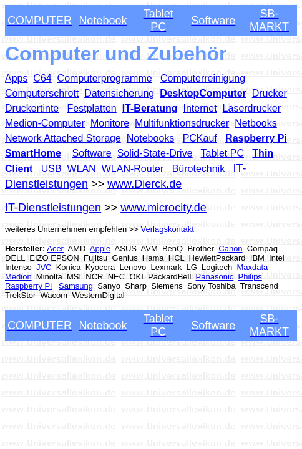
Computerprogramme (104, 78)
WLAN (81, 168)
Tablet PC (222, 153)
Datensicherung (119, 93)
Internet (200, 108)
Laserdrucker (252, 108)
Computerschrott (42, 93)
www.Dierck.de (144, 184)
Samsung (76, 286)
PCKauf (200, 138)
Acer (55, 248)
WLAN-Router (133, 168)
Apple (100, 248)
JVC (44, 267)
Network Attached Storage (63, 138)
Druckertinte (32, 108)
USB (51, 168)
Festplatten (92, 108)
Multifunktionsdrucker (182, 123)
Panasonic (215, 276)
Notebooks (151, 138)
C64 (42, 78)
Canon (230, 248)
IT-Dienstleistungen (53, 207)
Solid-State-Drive (155, 153)
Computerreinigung (202, 78)
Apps (16, 78)
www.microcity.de (163, 207)
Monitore (109, 123)
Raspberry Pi (28, 286)
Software (92, 153)
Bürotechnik (198, 168)
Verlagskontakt (167, 229)
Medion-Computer (45, 123)
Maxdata (252, 267)
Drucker (269, 93)
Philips (250, 276)
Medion (18, 276)
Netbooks (256, 123)
